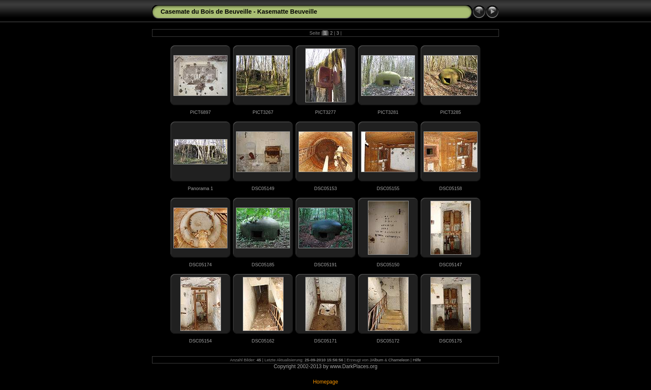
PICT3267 (263, 112)
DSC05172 (388, 340)
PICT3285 (450, 112)
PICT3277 (325, 112)
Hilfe (417, 359)
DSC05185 (263, 264)
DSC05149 (263, 188)
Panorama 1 (200, 188)
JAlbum (376, 359)
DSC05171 (325, 340)
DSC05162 (263, 340)
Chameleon (398, 359)
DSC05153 (325, 188)
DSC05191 (325, 264)
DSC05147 (450, 264)
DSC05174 (200, 264)
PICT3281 (388, 112)
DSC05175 (450, 340)
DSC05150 (388, 264)
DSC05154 (200, 340)
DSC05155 (388, 188)
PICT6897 (200, 112)
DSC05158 (450, 188)
